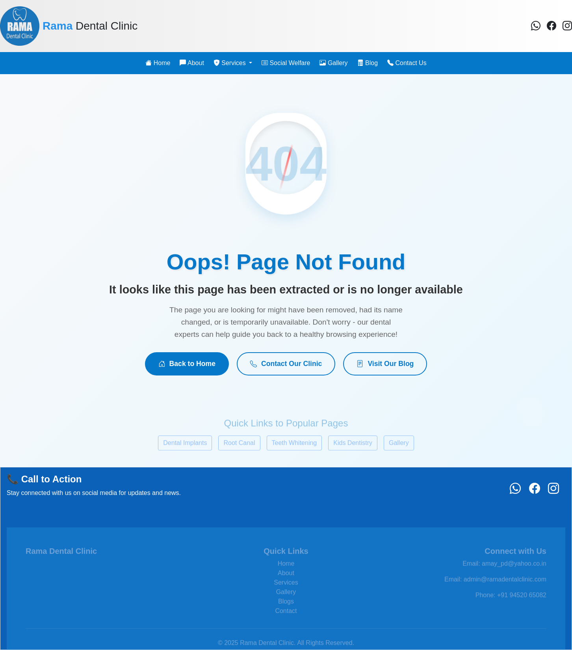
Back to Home (186, 364)
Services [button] (230, 63)
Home (157, 63)
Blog (367, 63)
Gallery (333, 63)
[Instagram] (567, 26)
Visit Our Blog (385, 364)
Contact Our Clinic (286, 364)
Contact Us (407, 63)
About (192, 63)
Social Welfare (286, 63)
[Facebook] (535, 26)
